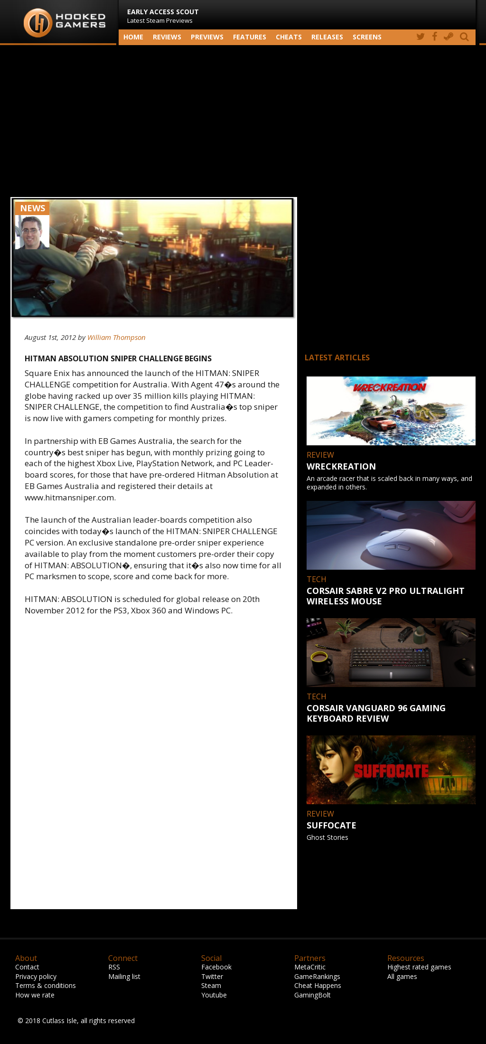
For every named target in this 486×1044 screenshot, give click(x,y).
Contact (27, 966)
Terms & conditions (45, 985)
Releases (327, 36)
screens (367, 36)
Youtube (214, 994)
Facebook (216, 966)
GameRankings (317, 976)
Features (249, 36)
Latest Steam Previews (163, 16)
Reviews (167, 36)
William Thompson (116, 337)
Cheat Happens (317, 985)
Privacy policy (35, 976)
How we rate (35, 994)
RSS (114, 966)
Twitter (212, 976)
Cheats (289, 36)
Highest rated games (419, 966)
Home (133, 36)
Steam (211, 985)
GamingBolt (312, 994)
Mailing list (124, 976)
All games (402, 976)
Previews (207, 36)
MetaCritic (310, 966)
